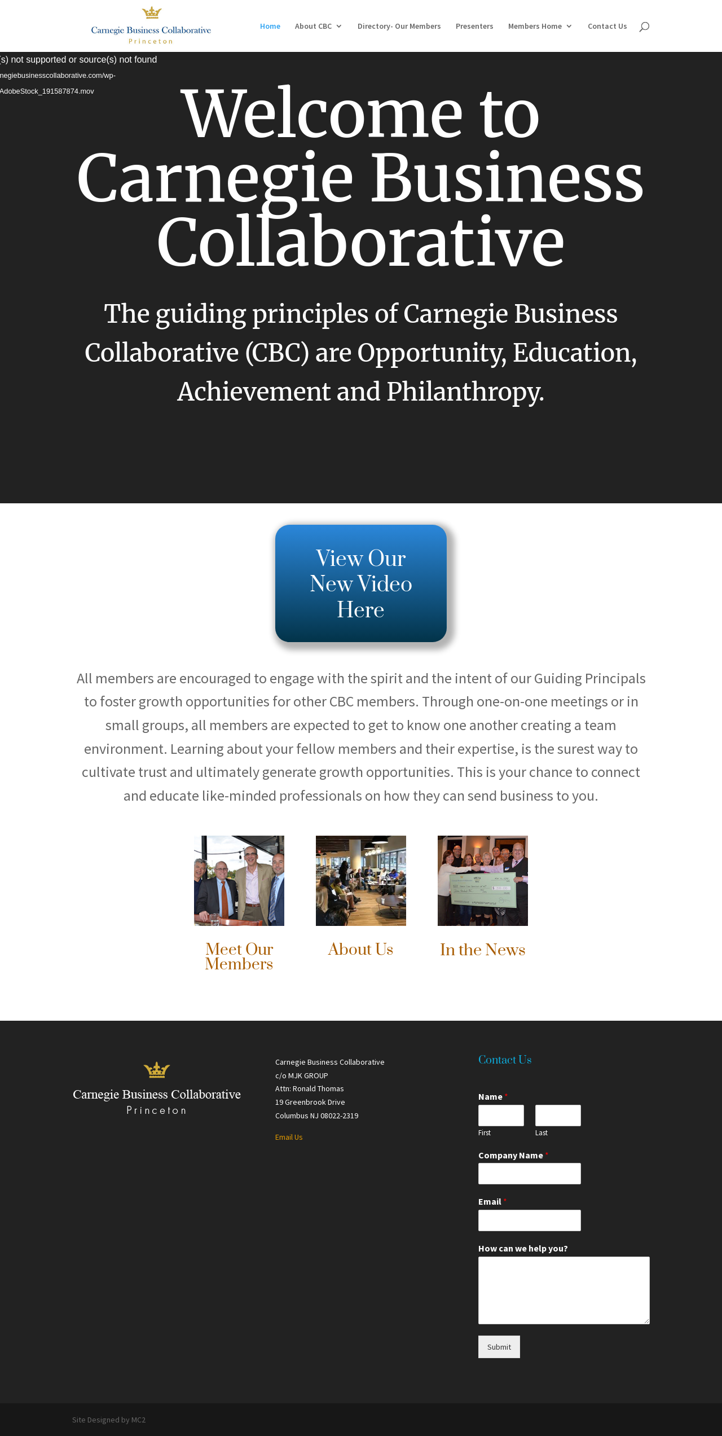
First (484, 1133)
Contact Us (607, 26)
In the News (483, 950)
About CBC (313, 26)
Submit (499, 1347)
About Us (360, 950)
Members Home (535, 26)
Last (541, 1133)
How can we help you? (523, 1248)
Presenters (475, 26)
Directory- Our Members (399, 26)
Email (492, 1201)
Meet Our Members (239, 957)
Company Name (513, 1155)
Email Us (289, 1137)
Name (493, 1096)
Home (270, 26)
